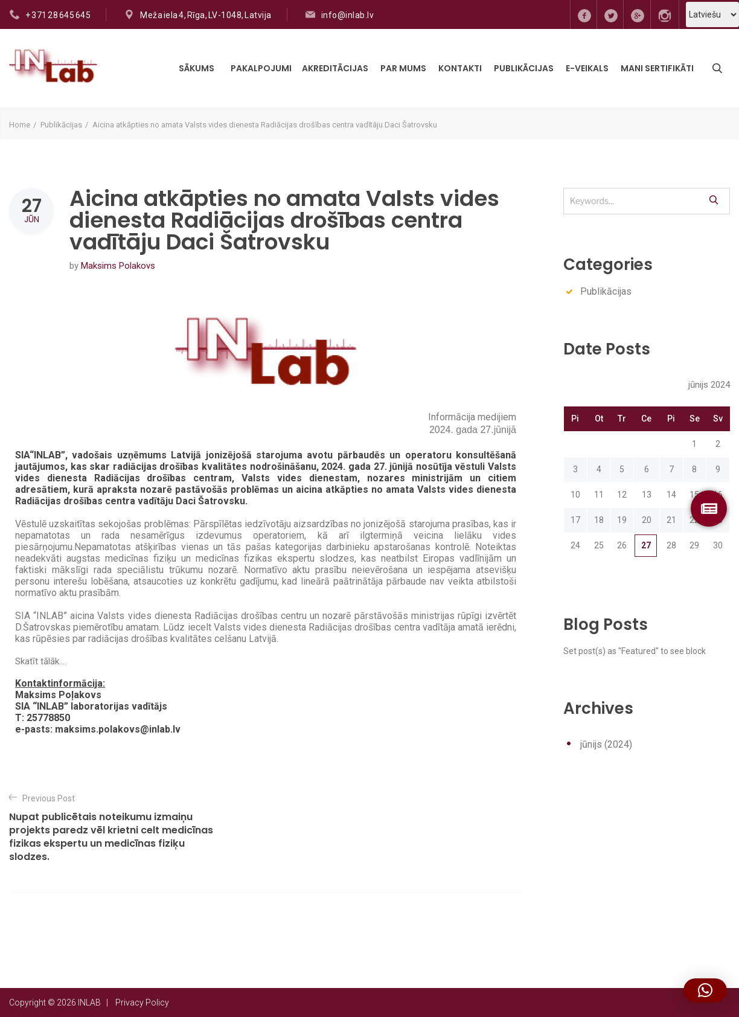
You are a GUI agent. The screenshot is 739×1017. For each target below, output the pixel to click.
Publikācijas (524, 68)
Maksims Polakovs (118, 265)
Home (19, 124)
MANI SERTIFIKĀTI (657, 68)
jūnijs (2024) (606, 744)
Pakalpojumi (261, 68)
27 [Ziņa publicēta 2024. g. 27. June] (646, 545)
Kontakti (460, 68)
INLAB (89, 1002)
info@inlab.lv (347, 15)
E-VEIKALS (587, 68)
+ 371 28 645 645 (58, 15)
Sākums (196, 68)
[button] (705, 990)
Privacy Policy (142, 1002)
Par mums (403, 68)
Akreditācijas (335, 68)
